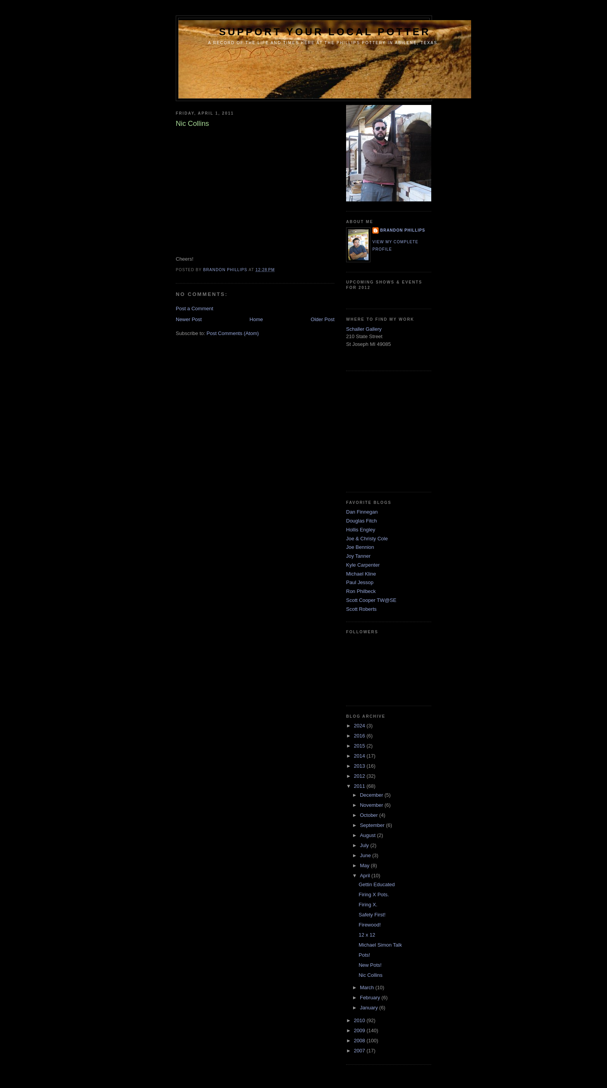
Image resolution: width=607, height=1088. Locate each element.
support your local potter (325, 32)
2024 (360, 726)
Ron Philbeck (361, 591)
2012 (360, 776)
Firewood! (369, 925)
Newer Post (189, 319)
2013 (360, 766)
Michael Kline (361, 574)
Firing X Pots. (373, 894)
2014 (360, 756)
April (366, 875)
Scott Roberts (361, 609)
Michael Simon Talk (380, 945)
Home (256, 319)
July (365, 845)
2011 (360, 786)
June (366, 855)
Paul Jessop (360, 582)
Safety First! (371, 915)
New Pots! (369, 965)
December (372, 795)
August (368, 835)
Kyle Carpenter (363, 565)
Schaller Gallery (364, 329)
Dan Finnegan (362, 512)
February (371, 997)
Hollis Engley (360, 530)
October (369, 815)
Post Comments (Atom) (233, 333)
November (372, 805)
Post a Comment (194, 308)
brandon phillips (402, 230)
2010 (360, 1020)
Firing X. (367, 905)
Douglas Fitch (361, 521)
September (373, 825)
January (369, 1008)
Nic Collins (370, 975)
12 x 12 (366, 935)
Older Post (322, 319)
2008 (360, 1040)
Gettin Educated (376, 884)
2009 (360, 1030)
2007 (360, 1051)
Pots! (364, 955)
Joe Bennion (360, 547)
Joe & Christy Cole (367, 538)
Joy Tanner (358, 556)
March (368, 987)
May (365, 865)
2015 (360, 746)
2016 (360, 736)
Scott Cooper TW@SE (371, 600)
